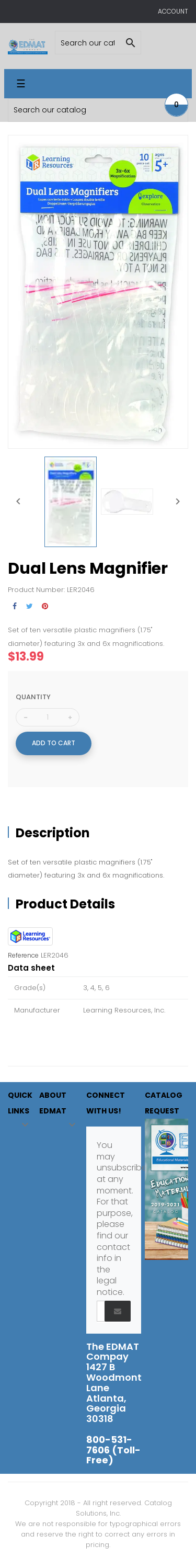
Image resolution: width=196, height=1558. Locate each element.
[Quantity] (47, 717)
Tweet (29, 606)
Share (14, 606)
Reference (23, 955)
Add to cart (53, 742)
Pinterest (44, 606)
